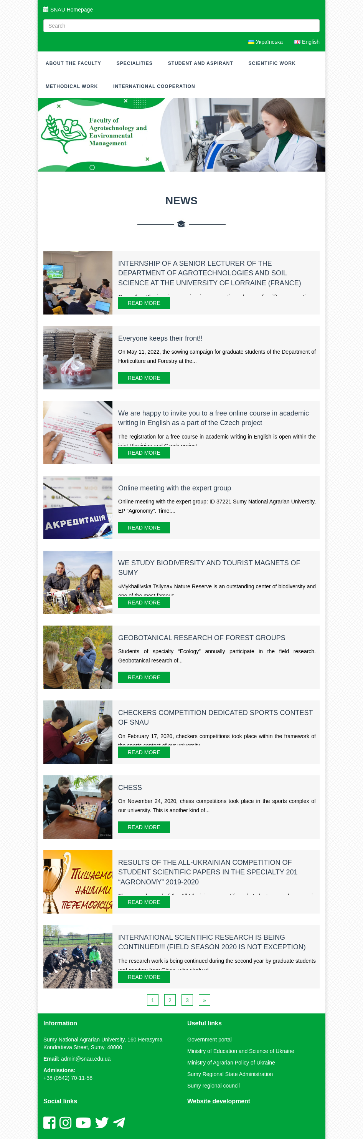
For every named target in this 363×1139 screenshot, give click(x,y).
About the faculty (73, 63)
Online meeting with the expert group (174, 488)
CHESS (130, 787)
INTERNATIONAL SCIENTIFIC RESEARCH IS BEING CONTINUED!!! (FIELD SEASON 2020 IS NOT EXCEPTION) (212, 942)
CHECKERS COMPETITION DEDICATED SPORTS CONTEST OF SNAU (215, 718)
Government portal (209, 1039)
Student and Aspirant (200, 63)
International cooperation (154, 86)
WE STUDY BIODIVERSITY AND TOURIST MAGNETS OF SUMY (209, 568)
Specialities (135, 63)
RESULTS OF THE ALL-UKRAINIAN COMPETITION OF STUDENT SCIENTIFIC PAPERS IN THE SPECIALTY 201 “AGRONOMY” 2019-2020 (207, 872)
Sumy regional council (213, 1086)
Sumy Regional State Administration (230, 1074)
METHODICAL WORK (72, 86)
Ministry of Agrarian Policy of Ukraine (231, 1063)
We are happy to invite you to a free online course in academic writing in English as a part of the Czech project (213, 418)
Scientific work (272, 63)
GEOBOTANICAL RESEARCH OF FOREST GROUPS (201, 638)
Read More (144, 303)
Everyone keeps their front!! (160, 338)
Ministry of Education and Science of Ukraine (240, 1051)
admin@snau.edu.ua (86, 1059)
